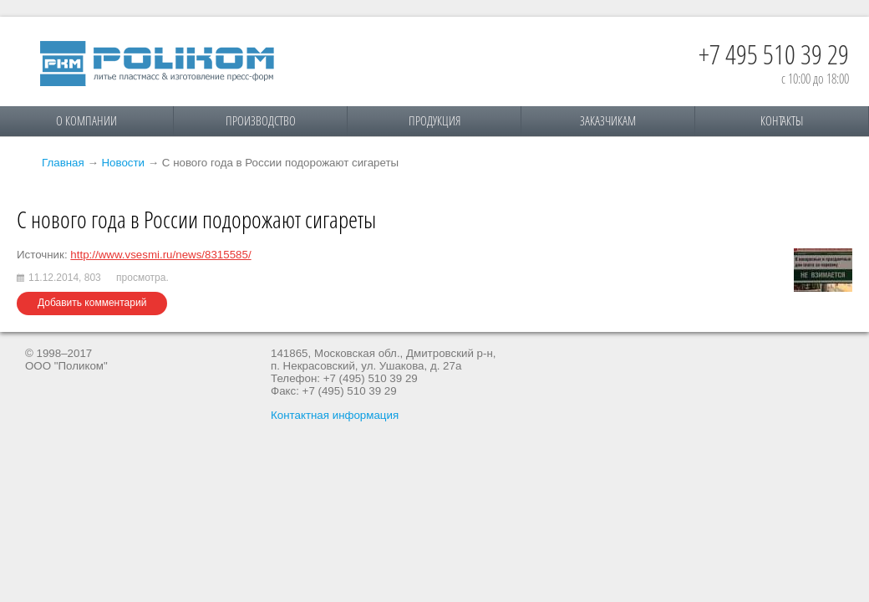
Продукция (434, 120)
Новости (123, 162)
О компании (86, 120)
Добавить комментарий (92, 303)
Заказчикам (608, 120)
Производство (261, 120)
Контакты (781, 120)
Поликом (157, 63)
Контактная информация (335, 415)
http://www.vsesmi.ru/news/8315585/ (160, 254)
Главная (63, 162)
